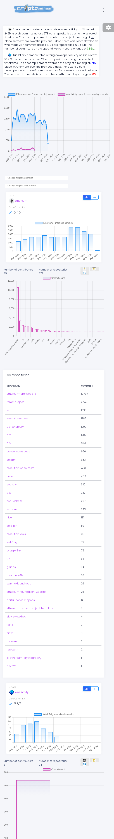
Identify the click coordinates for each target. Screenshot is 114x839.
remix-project (15, 402)
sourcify (12, 484)
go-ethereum (15, 427)
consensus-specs (18, 451)
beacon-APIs (15, 575)
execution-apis (16, 534)
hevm (10, 476)
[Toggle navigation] (9, 10)
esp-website (15, 501)
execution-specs (17, 418)
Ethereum (18, 201)
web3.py (12, 542)
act (9, 493)
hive (9, 517)
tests (10, 625)
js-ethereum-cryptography (24, 658)
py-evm (12, 641)
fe (8, 410)
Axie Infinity (18, 692)
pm (9, 435)
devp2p (11, 666)
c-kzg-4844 (14, 550)
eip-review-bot (16, 616)
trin (9, 559)
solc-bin (12, 526)
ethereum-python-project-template (30, 608)
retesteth (12, 649)
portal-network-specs (21, 600)
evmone (12, 509)
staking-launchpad (19, 583)
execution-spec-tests (20, 468)
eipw (10, 633)
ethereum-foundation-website (26, 592)
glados (11, 567)
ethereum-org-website (21, 394)
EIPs (9, 443)
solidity (11, 460)
